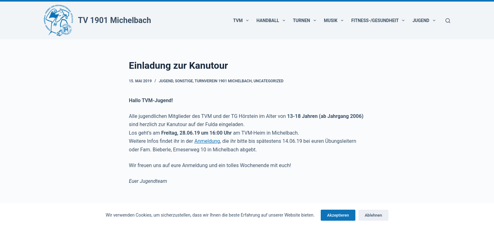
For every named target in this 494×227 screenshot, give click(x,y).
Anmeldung (207, 141)
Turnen (306, 20)
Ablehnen (373, 215)
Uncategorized (269, 81)
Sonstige (184, 81)
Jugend (425, 20)
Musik (335, 20)
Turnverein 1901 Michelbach (223, 81)
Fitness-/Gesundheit (379, 20)
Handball (272, 20)
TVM (242, 20)
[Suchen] (447, 20)
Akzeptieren (338, 215)
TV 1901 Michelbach (114, 20)
